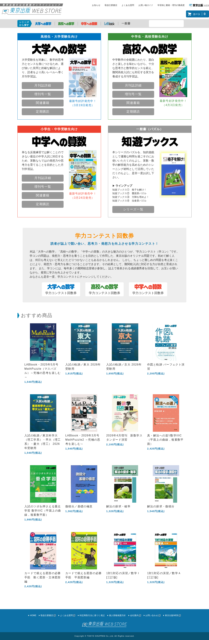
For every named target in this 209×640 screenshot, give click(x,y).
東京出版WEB (171, 615)
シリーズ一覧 (133, 209)
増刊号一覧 (42, 94)
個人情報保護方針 (117, 615)
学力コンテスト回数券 (61, 289)
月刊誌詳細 (42, 85)
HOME (33, 615)
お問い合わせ (151, 615)
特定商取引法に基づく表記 (92, 615)
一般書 (126, 23)
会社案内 (134, 615)
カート (200, 14)
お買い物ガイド (145, 5)
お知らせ (96, 5)
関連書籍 (42, 103)
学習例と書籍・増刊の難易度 (171, 5)
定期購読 (42, 111)
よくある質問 (128, 5)
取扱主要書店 (111, 5)
